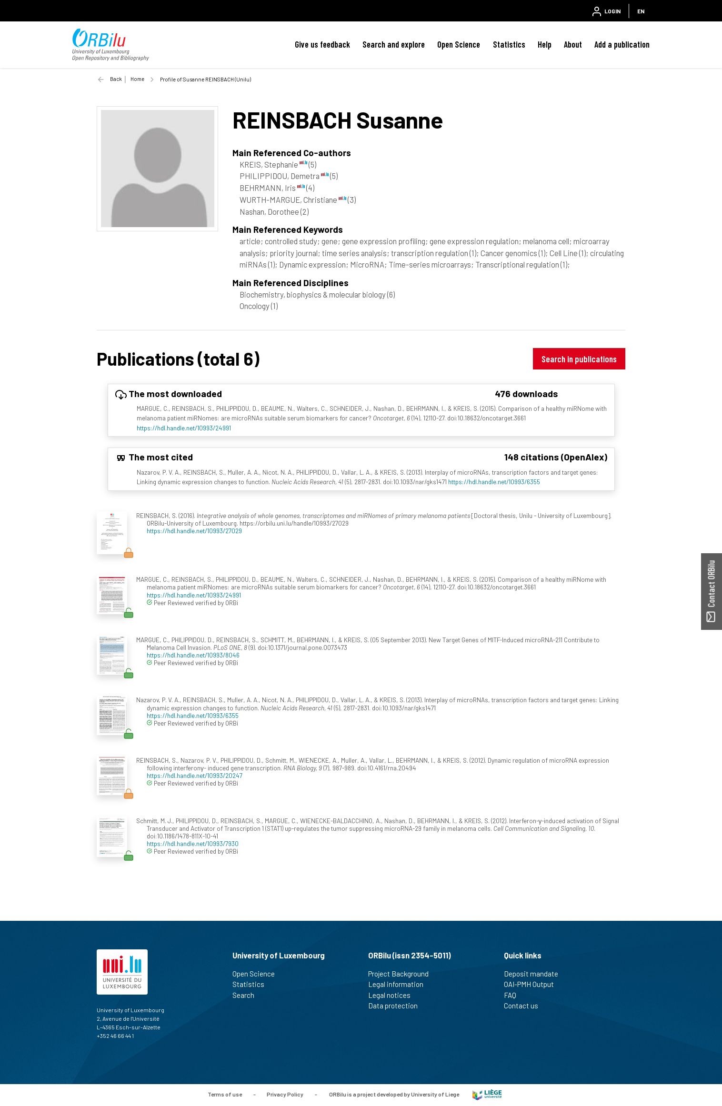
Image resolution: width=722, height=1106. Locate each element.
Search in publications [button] (579, 358)
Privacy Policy (285, 1094)
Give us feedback (322, 44)
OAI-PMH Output (533, 984)
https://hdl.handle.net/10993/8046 (193, 655)
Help (545, 44)
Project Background (402, 973)
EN (640, 11)
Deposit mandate (535, 973)
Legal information (399, 984)
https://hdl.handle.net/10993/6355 (494, 482)
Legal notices (393, 995)
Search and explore (393, 44)
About (573, 44)
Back (116, 79)
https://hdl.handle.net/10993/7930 (193, 843)
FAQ (514, 995)
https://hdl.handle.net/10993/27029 (194, 531)
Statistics (509, 44)
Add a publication (622, 44)
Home (137, 79)
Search (247, 995)
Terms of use (225, 1094)
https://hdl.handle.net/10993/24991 (184, 428)
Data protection (397, 1005)
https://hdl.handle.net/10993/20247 (194, 775)
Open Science (458, 44)
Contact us (525, 1005)
